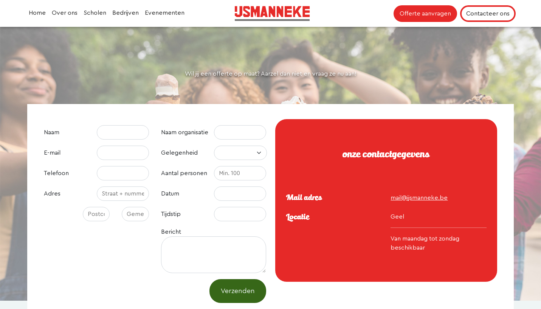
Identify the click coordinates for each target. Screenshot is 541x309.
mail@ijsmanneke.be (419, 198)
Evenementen (164, 13)
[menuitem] (37, 13)
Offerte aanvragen (425, 14)
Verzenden (238, 290)
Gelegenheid (179, 153)
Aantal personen (184, 173)
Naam (51, 132)
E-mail (52, 153)
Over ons (65, 13)
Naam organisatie (184, 132)
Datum (170, 194)
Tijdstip (171, 214)
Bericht (171, 232)
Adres (52, 194)
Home (37, 13)
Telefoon (56, 173)
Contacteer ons (488, 14)
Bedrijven (125, 13)
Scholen (95, 13)
